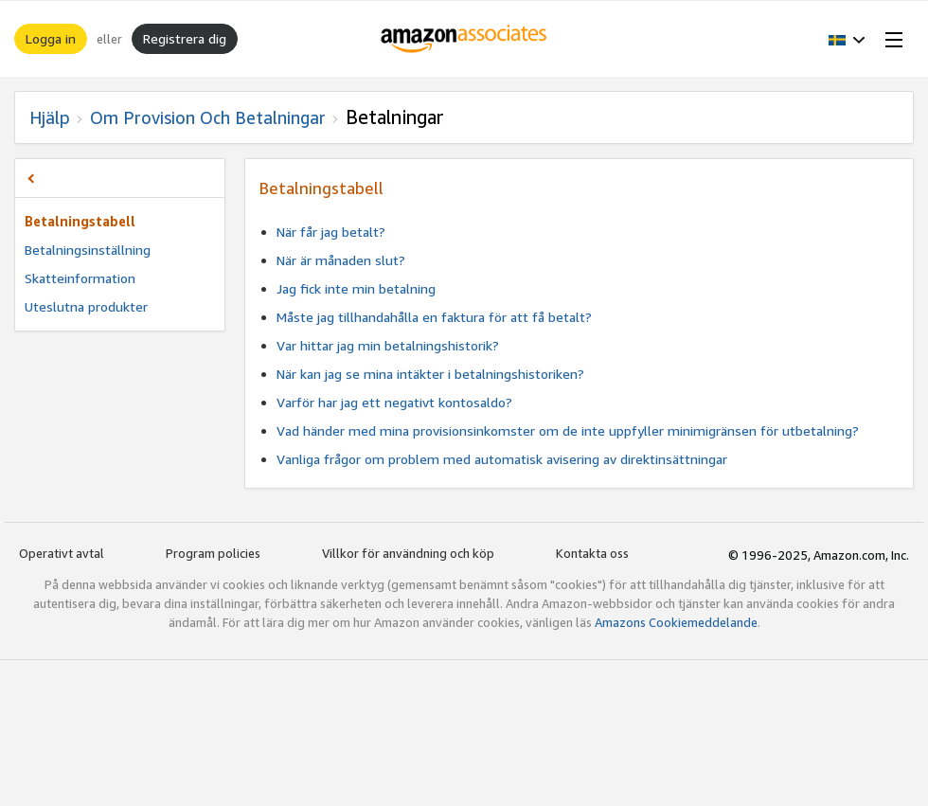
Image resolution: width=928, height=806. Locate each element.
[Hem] (464, 39)
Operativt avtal (61, 553)
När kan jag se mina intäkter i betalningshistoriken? (430, 374)
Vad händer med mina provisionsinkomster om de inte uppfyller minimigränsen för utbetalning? (568, 430)
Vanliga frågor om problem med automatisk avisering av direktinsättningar (502, 459)
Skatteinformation (80, 278)
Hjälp (49, 117)
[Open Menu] (890, 39)
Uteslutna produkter (86, 306)
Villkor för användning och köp (408, 553)
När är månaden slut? (341, 260)
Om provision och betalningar (208, 117)
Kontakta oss (592, 553)
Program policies (213, 553)
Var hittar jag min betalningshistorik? (388, 345)
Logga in (51, 38)
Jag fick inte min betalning (356, 288)
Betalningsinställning (88, 250)
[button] (847, 38)
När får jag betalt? (331, 232)
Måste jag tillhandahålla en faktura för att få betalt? (434, 317)
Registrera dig (184, 38)
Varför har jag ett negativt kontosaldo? (394, 402)
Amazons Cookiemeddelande (676, 622)
